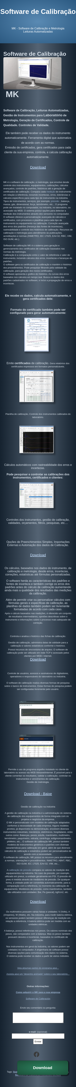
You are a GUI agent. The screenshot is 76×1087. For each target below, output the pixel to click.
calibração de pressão (20, 866)
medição (50, 191)
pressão (54, 201)
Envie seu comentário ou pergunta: (38, 1004)
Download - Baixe (38, 794)
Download (42, 1067)
